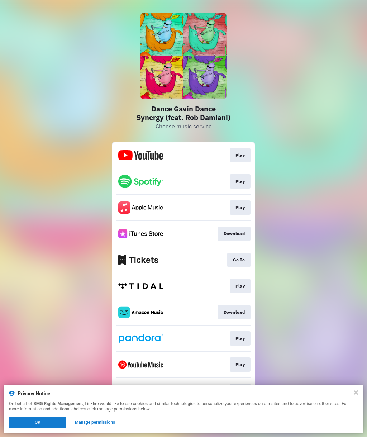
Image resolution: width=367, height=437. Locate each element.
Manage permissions (95, 422)
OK (37, 422)
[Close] (356, 392)
